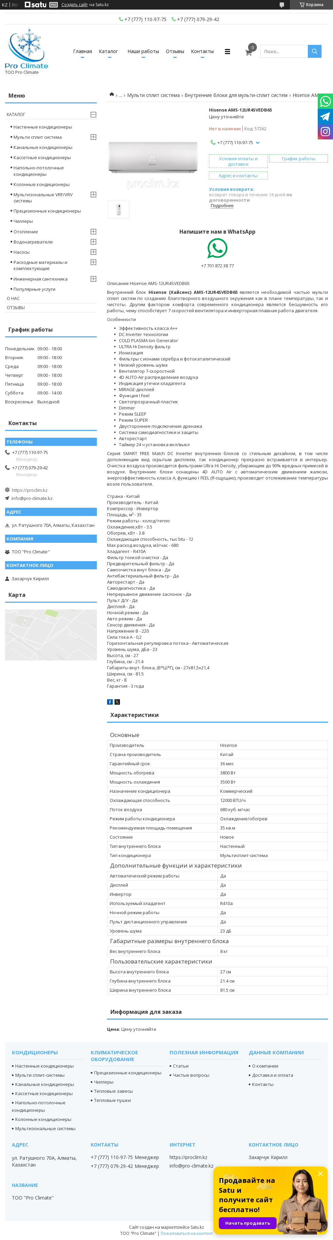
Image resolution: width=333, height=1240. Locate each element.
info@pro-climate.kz (32, 498)
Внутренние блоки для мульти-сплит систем (236, 95)
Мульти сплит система (153, 95)
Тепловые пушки (112, 1100)
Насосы (22, 252)
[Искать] (314, 51)
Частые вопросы (191, 1075)
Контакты (202, 51)
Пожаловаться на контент (187, 1233)
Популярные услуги (34, 289)
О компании (265, 1066)
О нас (13, 298)
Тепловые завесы (113, 1091)
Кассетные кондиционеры (42, 157)
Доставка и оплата (272, 1075)
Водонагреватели (33, 242)
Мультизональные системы (45, 1128)
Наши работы (143, 51)
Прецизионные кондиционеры (47, 211)
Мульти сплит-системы (40, 1075)
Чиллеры (23, 221)
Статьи (181, 1066)
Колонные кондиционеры (42, 184)
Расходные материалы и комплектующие (40, 265)
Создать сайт (75, 4)
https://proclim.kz (30, 490)
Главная (82, 51)
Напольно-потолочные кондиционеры (39, 171)
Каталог (108, 51)
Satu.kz (197, 1227)
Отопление (26, 232)
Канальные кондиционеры (43, 147)
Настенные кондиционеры (43, 127)
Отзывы (175, 51)
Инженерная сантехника (41, 279)
